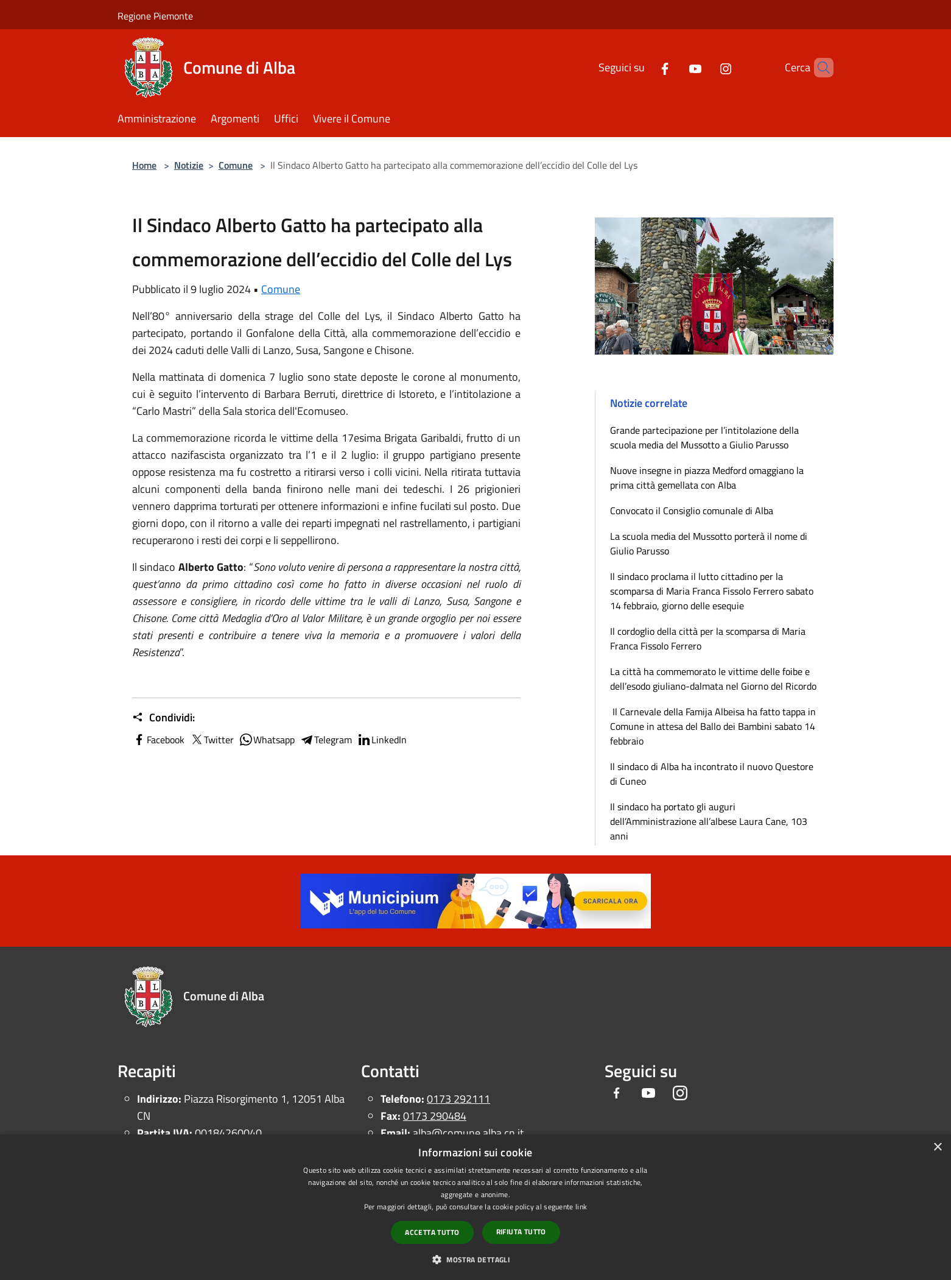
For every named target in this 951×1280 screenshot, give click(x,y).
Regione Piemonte (155, 16)
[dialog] (475, 1207)
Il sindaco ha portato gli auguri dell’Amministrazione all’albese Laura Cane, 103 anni (708, 821)
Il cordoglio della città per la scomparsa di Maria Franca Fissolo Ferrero (707, 638)
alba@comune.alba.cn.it (468, 1133)
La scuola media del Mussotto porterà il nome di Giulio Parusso (708, 543)
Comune (236, 165)
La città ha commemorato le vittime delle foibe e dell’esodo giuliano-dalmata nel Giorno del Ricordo (713, 678)
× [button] (937, 1147)
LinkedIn (382, 739)
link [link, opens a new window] (581, 1206)
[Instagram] (705, 67)
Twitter (211, 739)
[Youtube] (674, 67)
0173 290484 (434, 1116)
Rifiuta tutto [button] (521, 1231)
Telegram (326, 739)
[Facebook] (644, 67)
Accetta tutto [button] (432, 1232)
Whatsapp (267, 739)
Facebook (158, 739)
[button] (475, 1259)
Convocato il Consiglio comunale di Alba (691, 510)
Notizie (188, 165)
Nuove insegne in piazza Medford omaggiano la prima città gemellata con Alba (707, 477)
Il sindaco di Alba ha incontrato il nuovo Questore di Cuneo (711, 773)
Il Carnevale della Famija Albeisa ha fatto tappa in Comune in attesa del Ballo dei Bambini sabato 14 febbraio (713, 726)
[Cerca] (818, 67)
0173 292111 (458, 1099)
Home (144, 165)
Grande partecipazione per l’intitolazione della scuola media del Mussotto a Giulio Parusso (704, 437)
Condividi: (163, 717)
